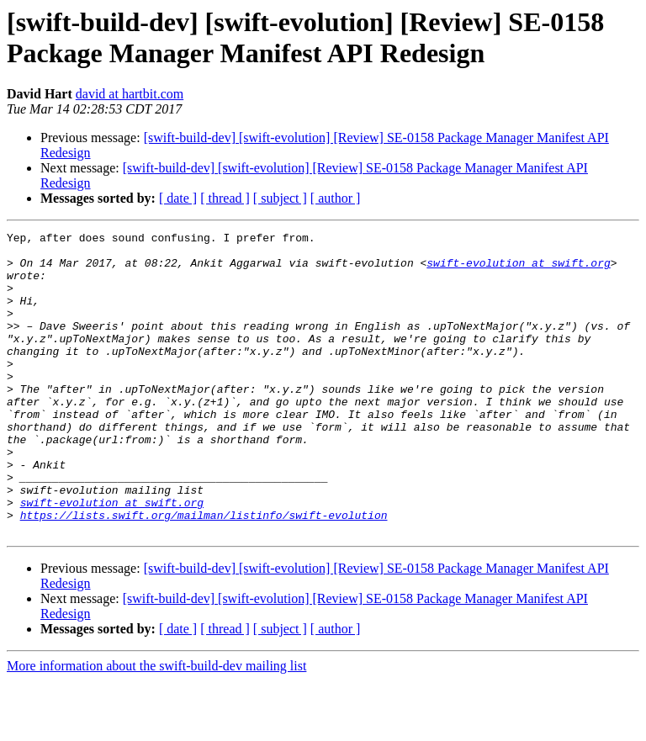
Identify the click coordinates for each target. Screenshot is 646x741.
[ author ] (335, 198)
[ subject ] (280, 198)
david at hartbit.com (129, 94)
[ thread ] (225, 198)
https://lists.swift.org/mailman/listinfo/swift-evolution (204, 572)
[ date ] (178, 198)
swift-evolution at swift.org (518, 270)
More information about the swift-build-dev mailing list (156, 726)
